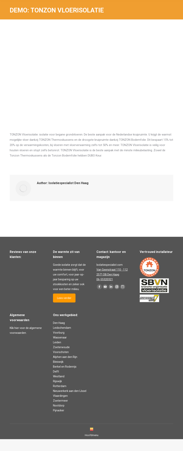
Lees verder (64, 298)
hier (16, 328)
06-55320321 (104, 279)
